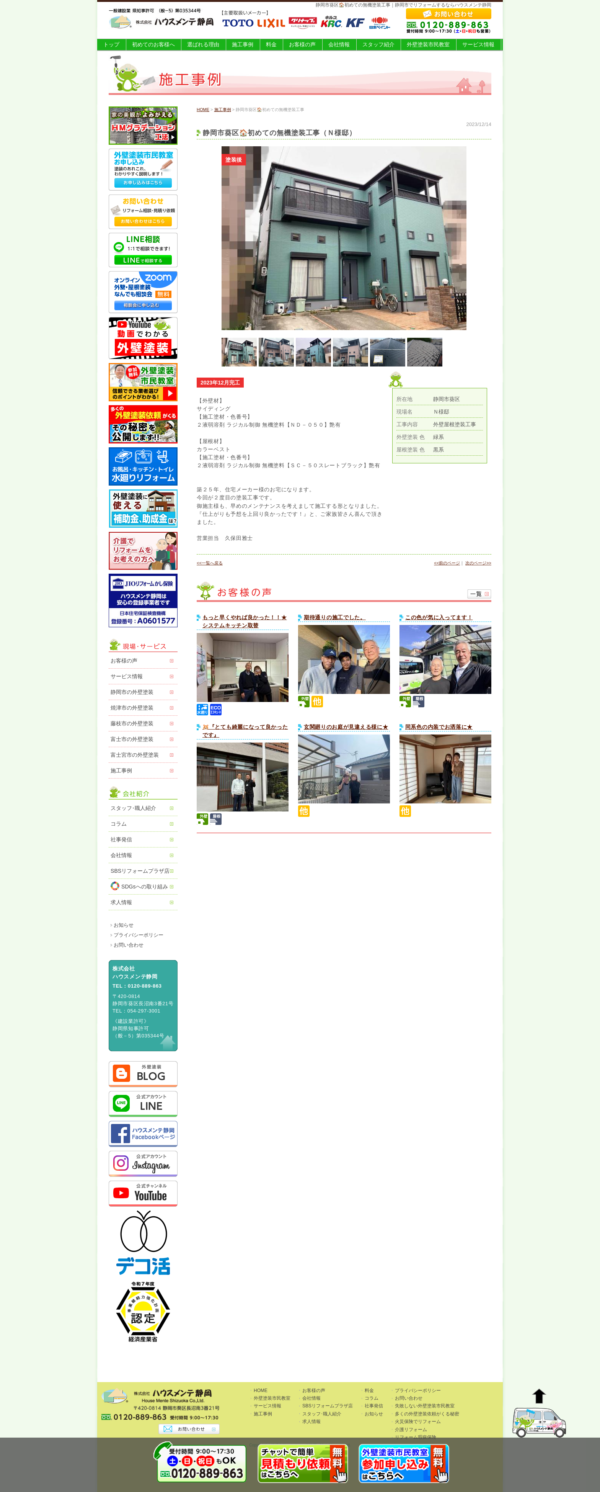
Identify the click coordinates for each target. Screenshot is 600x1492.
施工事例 (242, 44)
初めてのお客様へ (153, 44)
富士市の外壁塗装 (132, 739)
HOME (203, 109)
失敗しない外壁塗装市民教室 (425, 1406)
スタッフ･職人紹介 (133, 808)
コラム (119, 824)
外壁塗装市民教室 (428, 44)
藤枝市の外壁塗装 (132, 723)
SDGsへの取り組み (139, 886)
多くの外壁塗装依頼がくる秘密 (427, 1414)
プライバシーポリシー (138, 935)
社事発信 (121, 839)
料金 (271, 44)
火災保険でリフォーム (418, 1421)
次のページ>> (478, 563)
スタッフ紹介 (378, 44)
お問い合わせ (128, 945)
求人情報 (121, 902)
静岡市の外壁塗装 (132, 692)
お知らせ (124, 925)
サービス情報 (478, 44)
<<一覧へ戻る (210, 563)
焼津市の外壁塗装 (132, 708)
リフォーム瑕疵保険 (415, 1437)
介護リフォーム (411, 1429)
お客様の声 (302, 44)
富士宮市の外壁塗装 (135, 755)
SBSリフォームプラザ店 (140, 871)
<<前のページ (447, 563)
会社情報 (339, 44)
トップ (111, 44)
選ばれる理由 (203, 44)
